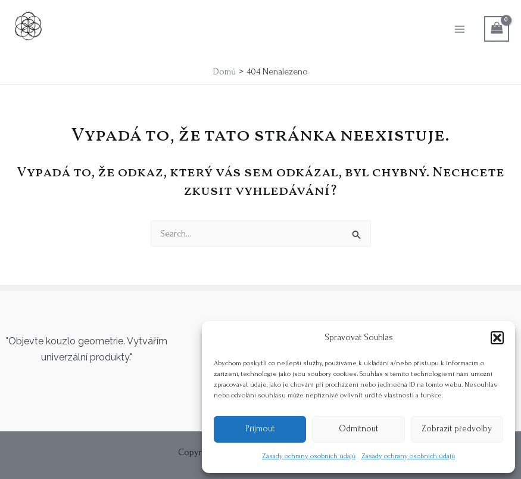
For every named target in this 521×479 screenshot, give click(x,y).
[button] (497, 338)
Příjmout (259, 429)
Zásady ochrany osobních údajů (308, 456)
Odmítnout (358, 429)
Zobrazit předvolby (457, 429)
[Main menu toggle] (459, 28)
